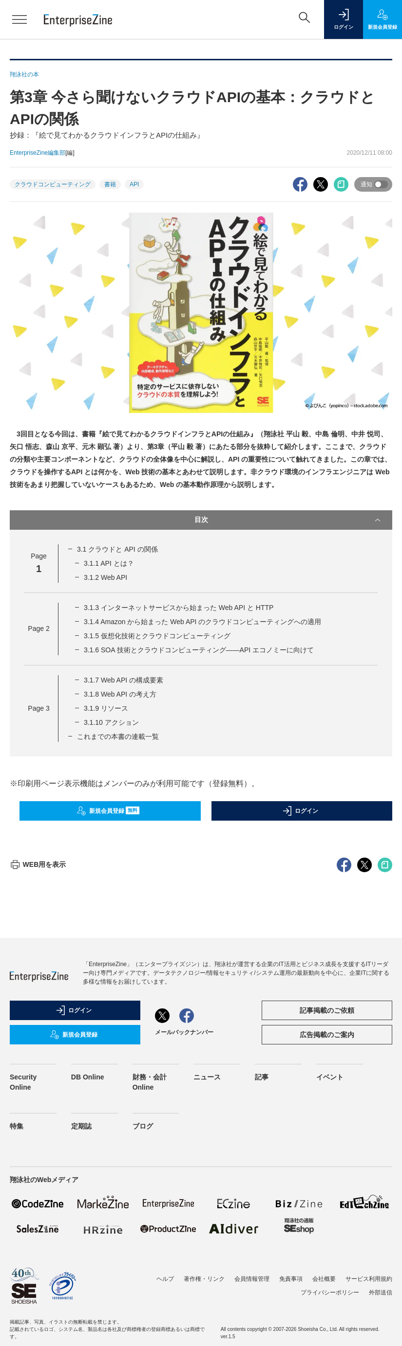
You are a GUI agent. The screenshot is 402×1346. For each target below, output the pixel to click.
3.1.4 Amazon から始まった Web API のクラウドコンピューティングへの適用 (203, 622)
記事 (261, 1252)
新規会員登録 (108, 811)
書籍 (110, 184)
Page (38, 628)
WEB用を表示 (38, 1039)
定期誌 (81, 1301)
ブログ (143, 1301)
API (134, 184)
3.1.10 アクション (111, 722)
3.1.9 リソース (106, 708)
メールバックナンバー (184, 1207)
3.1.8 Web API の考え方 (120, 694)
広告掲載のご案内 (327, 1210)
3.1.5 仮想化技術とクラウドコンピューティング (157, 636)
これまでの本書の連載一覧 (118, 736)
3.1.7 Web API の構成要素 (123, 680)
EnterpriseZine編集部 (37, 152)
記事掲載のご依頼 (327, 1185)
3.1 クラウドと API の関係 (117, 549)
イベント (330, 1252)
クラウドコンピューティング (53, 184)
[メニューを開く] (19, 19)
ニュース (207, 1252)
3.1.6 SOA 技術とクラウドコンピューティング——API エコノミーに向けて (199, 650)
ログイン (300, 811)
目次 (288, 520)
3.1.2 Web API (105, 577)
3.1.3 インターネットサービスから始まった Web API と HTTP (178, 607)
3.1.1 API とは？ (109, 563)
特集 (16, 1301)
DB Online (87, 1252)
